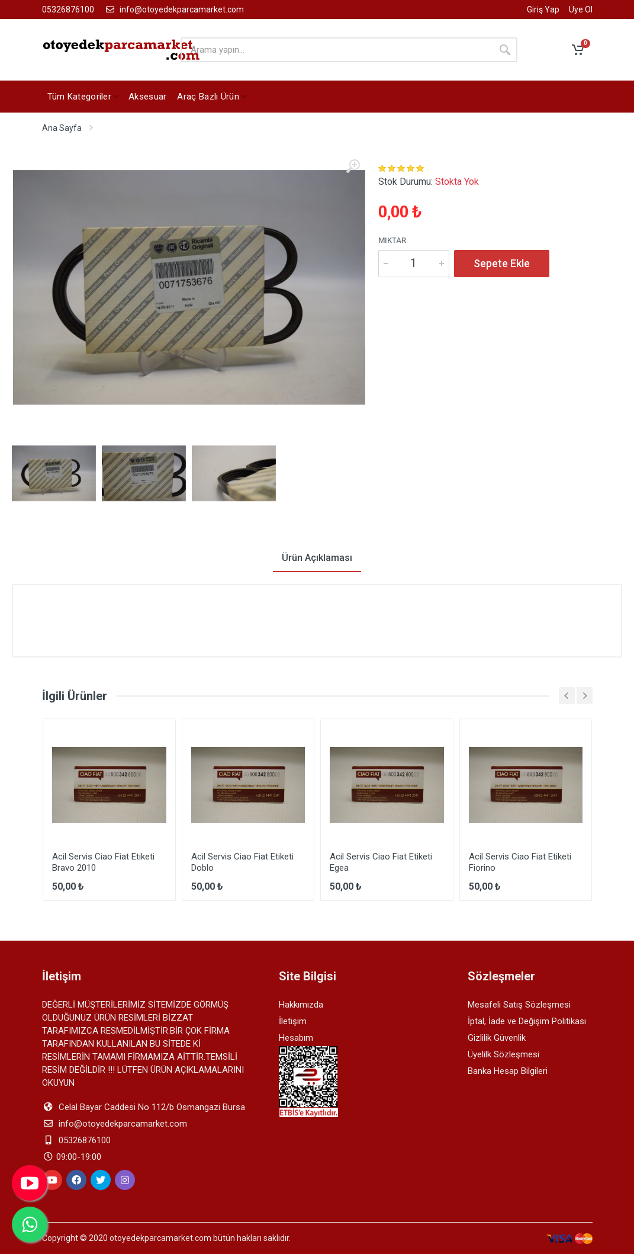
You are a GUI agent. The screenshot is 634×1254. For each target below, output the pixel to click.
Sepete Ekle (502, 263)
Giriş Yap (543, 9)
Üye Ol (581, 9)
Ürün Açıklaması (317, 557)
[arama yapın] (337, 49)
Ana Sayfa (62, 128)
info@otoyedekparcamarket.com (174, 9)
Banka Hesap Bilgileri (508, 1071)
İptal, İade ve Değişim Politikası (527, 1021)
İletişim (293, 1021)
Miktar (392, 240)
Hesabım (296, 1037)
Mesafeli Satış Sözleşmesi (519, 1004)
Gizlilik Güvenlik (497, 1037)
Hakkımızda (301, 1004)
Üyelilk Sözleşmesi (503, 1054)
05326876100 (68, 9)
